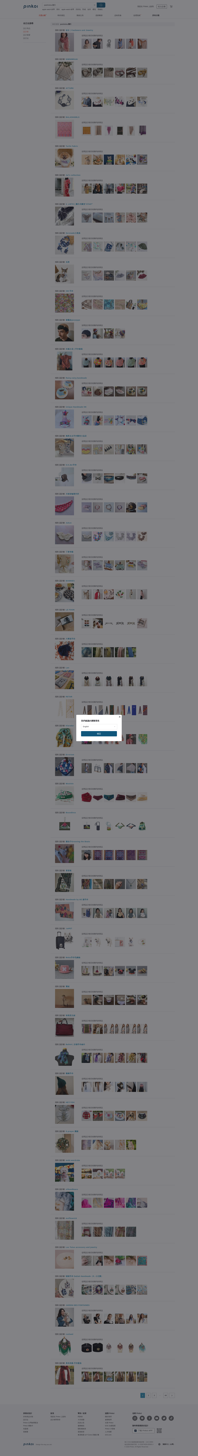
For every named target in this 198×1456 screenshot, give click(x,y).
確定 (99, 734)
